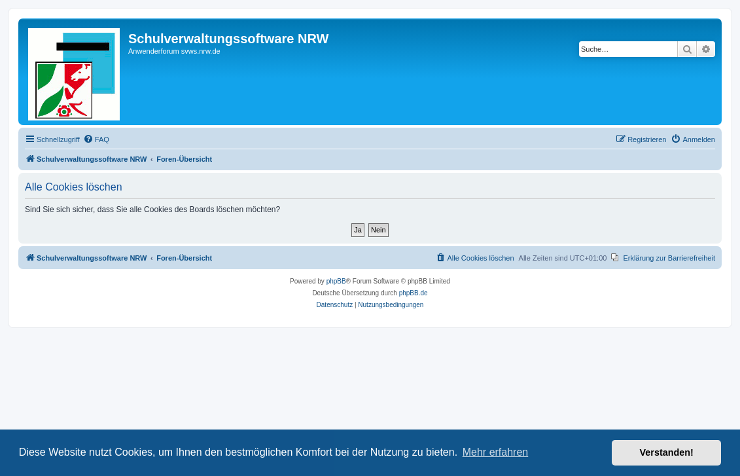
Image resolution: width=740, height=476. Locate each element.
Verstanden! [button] (667, 452)
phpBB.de (413, 293)
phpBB (336, 281)
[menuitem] (96, 139)
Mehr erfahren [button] (496, 452)
